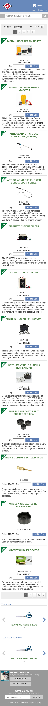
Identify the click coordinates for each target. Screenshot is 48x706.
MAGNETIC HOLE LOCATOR (24, 550)
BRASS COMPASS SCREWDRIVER (24, 457)
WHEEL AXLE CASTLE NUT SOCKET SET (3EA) (24, 412)
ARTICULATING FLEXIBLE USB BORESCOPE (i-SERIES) (24, 181)
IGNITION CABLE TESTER (24, 272)
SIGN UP (36, 697)
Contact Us (42, 10)
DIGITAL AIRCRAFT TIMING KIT (24, 41)
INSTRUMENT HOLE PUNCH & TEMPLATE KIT (24, 366)
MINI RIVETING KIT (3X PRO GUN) (24, 319)
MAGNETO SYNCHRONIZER (24, 226)
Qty (16, 66)
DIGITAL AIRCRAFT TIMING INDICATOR (24, 89)
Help (33, 10)
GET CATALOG (20, 679)
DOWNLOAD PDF (20, 684)
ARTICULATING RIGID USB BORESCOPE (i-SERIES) (23, 135)
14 (28, 32)
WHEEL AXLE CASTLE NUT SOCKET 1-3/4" (24, 505)
